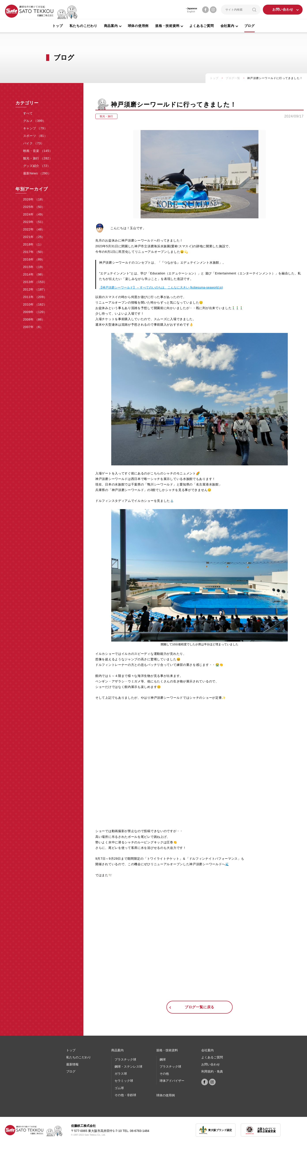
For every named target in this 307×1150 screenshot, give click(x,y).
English (191, 11)
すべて (28, 113)
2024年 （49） (34, 214)
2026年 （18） (34, 199)
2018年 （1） (33, 244)
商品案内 (117, 1050)
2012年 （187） (35, 289)
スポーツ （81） (35, 136)
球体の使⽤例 (165, 1095)
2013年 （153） (35, 282)
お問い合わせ (282, 9)
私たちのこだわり (83, 26)
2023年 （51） (34, 222)
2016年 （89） (34, 259)
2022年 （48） (34, 229)
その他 (164, 1073)
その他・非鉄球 (125, 1095)
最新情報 (72, 1064)
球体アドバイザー (172, 1080)
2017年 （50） (34, 252)
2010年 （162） (35, 304)
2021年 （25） (34, 237)
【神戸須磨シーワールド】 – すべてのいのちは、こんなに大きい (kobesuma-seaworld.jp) (161, 287)
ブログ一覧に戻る (199, 1007)
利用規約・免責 (212, 1071)
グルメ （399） (34, 121)
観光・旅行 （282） (38, 158)
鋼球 (163, 1059)
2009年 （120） (35, 312)
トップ (57, 26)
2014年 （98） (34, 274)
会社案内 (207, 1050)
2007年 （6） (33, 327)
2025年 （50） (34, 207)
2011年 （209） (35, 297)
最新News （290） (37, 173)
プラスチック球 (125, 1059)
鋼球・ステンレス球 (128, 1066)
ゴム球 (119, 1088)
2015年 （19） (34, 267)
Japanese (192, 8)
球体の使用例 (138, 26)
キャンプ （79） (35, 128)
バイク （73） (33, 143)
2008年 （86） (34, 319)
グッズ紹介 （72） (37, 166)
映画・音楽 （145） (38, 151)
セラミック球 (124, 1080)
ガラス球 (121, 1073)
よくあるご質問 (201, 26)
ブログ (249, 26)
